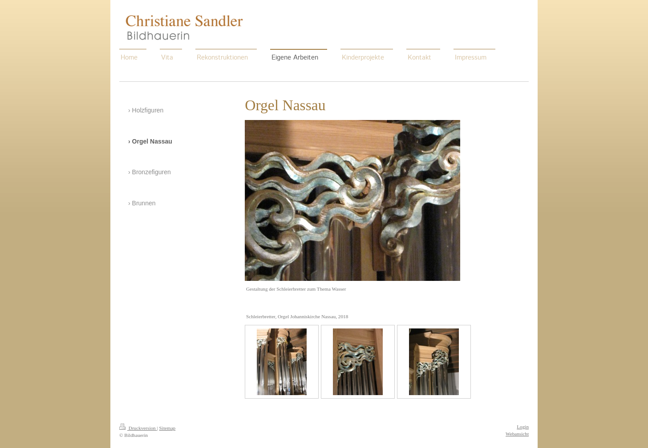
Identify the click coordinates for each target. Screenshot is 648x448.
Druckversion (138, 428)
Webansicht (517, 433)
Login (523, 426)
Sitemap (167, 428)
